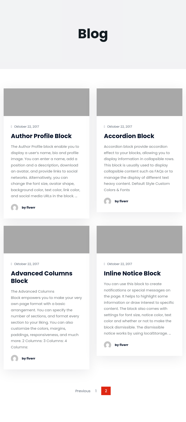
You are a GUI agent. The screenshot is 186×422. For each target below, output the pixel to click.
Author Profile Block (41, 136)
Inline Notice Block (132, 273)
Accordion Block (129, 136)
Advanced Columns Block (41, 277)
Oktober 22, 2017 (25, 127)
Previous (83, 391)
